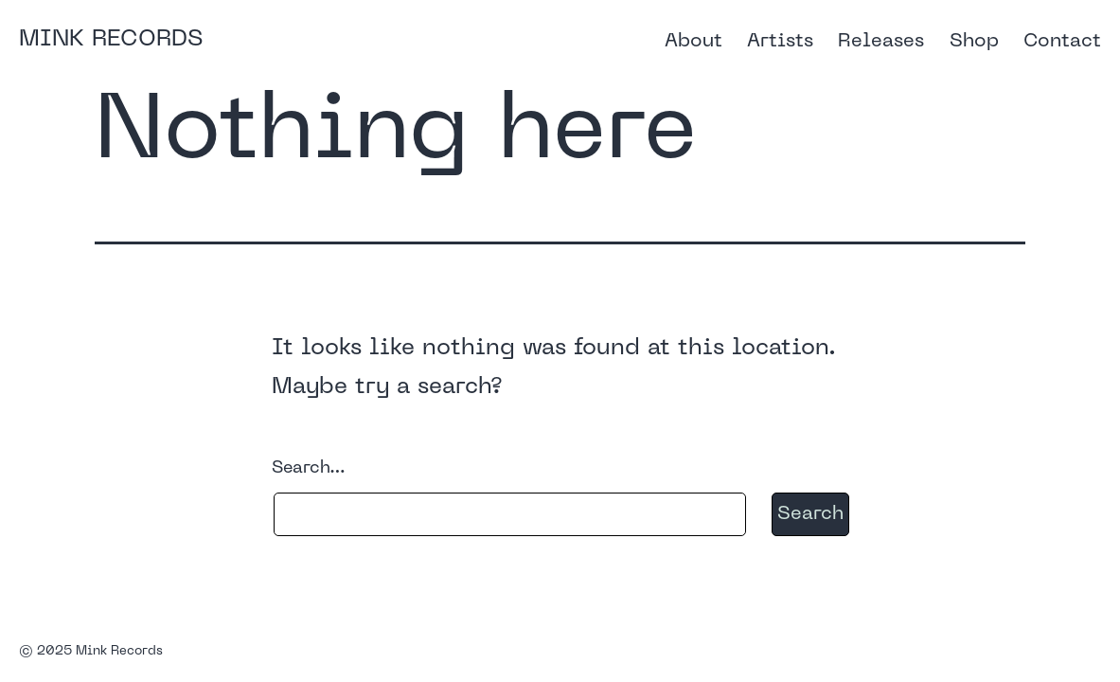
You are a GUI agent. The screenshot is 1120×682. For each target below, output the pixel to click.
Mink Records (111, 39)
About (693, 41)
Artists (780, 41)
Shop (974, 41)
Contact (1062, 41)
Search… (309, 468)
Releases (881, 41)
